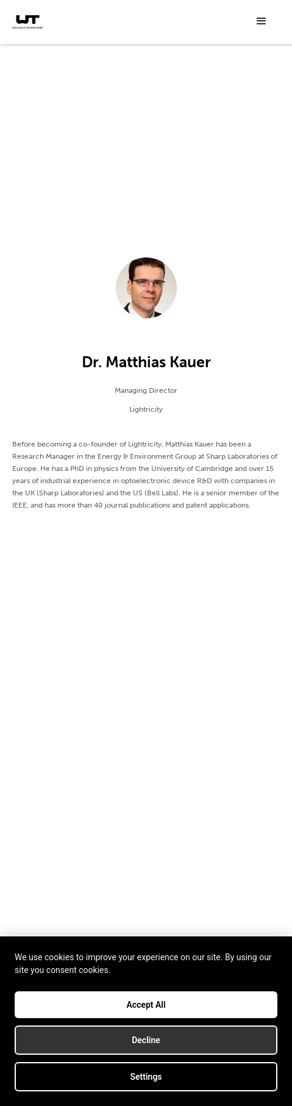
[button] (261, 21)
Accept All (145, 1005)
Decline (146, 1040)
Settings (146, 1077)
